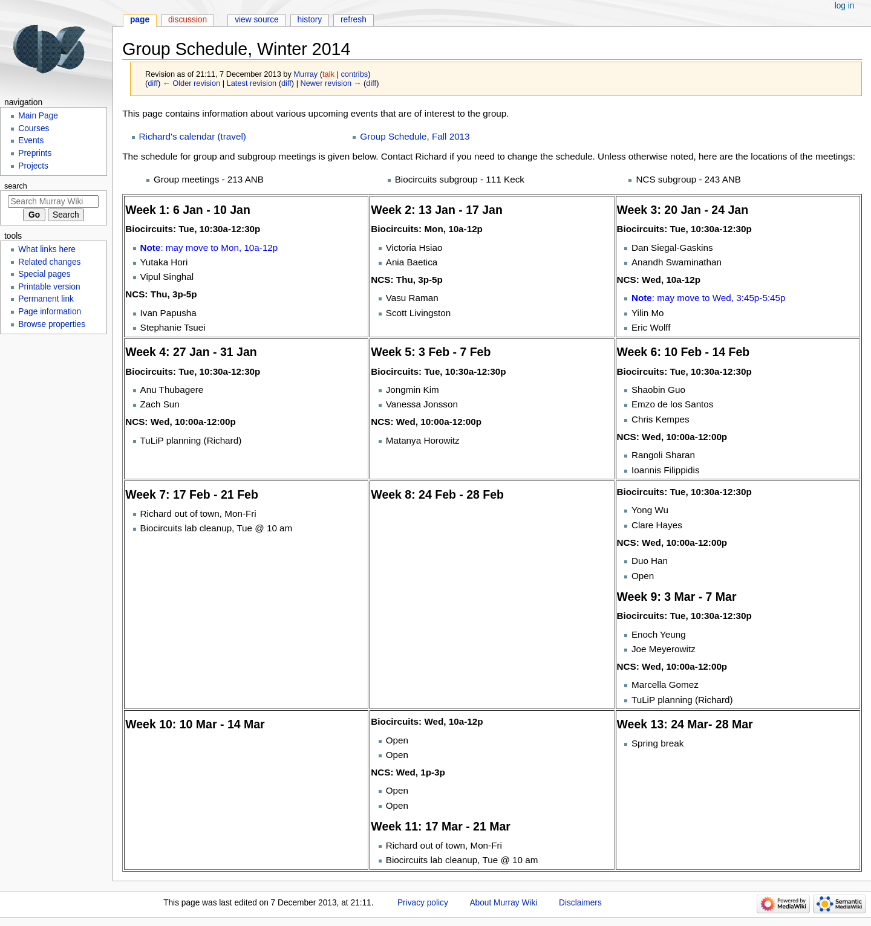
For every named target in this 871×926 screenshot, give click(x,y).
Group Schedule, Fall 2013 (414, 136)
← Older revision (191, 83)
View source (257, 19)
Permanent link (46, 298)
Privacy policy (422, 902)
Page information (49, 311)
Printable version (49, 286)
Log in (845, 5)
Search (15, 186)
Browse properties (51, 324)
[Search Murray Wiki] (53, 201)
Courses (33, 128)
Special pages (44, 274)
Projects (33, 165)
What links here (47, 249)
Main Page (38, 115)
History (310, 19)
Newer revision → (331, 83)
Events (31, 140)
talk (328, 74)
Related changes (49, 262)
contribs (354, 74)
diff (153, 83)
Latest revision (252, 83)
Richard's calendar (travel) (192, 136)
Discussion (187, 19)
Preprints (34, 153)
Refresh (354, 19)
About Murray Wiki (503, 902)
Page (139, 19)
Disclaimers (580, 902)
